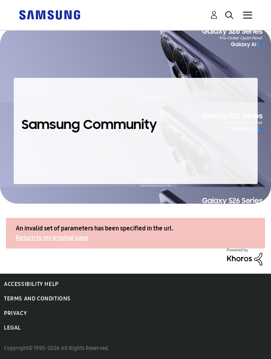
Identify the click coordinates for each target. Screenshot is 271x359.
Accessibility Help (31, 284)
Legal (12, 327)
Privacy (15, 313)
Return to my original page (52, 237)
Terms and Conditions (37, 298)
